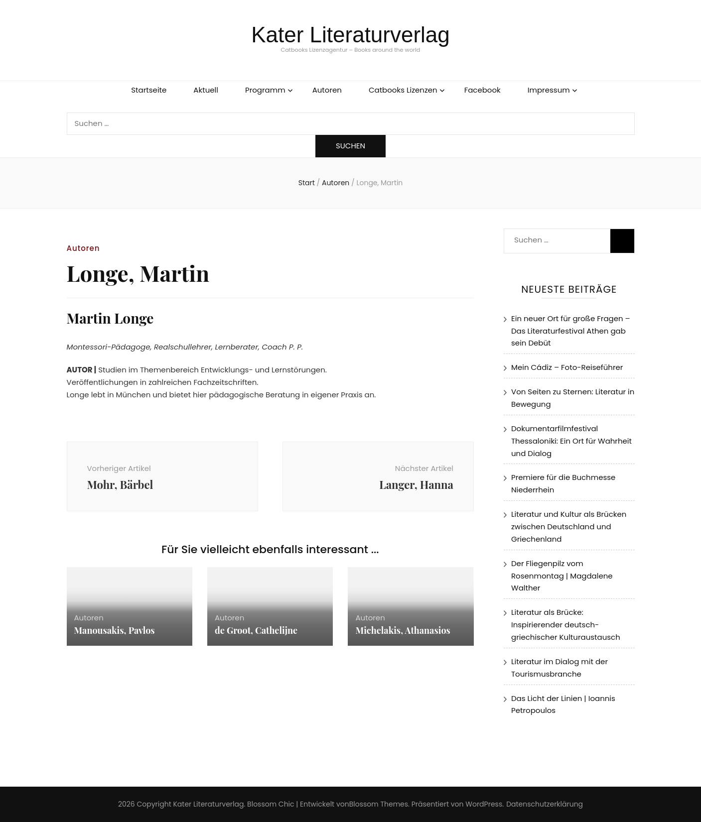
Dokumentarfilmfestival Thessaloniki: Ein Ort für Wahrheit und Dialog (571, 441)
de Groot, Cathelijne (256, 630)
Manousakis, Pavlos (114, 630)
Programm (265, 90)
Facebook (482, 90)
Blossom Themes (378, 804)
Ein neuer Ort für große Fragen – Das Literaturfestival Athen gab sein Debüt (570, 331)
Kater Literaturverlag (350, 34)
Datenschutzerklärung (544, 804)
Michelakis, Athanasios (402, 630)
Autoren (327, 90)
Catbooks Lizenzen (403, 90)
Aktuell (205, 90)
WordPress (483, 804)
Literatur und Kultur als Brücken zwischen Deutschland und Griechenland (568, 526)
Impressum (549, 90)
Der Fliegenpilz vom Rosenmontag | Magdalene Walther (562, 575)
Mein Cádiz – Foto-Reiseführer (567, 367)
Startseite (148, 90)
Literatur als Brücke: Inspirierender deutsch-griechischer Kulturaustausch (565, 624)
